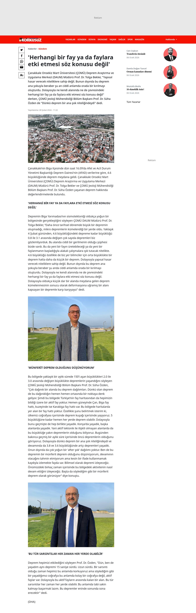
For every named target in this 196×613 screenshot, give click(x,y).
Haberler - (33, 48)
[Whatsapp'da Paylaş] (21, 61)
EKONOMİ (102, 39)
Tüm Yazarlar (133, 101)
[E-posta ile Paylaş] (21, 67)
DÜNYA (92, 39)
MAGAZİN (139, 39)
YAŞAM (113, 39)
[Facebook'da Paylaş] (21, 55)
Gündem (42, 48)
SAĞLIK (121, 39)
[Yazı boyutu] (21, 75)
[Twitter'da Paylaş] (21, 50)
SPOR (130, 39)
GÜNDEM (82, 39)
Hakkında (170, 39)
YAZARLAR (70, 39)
